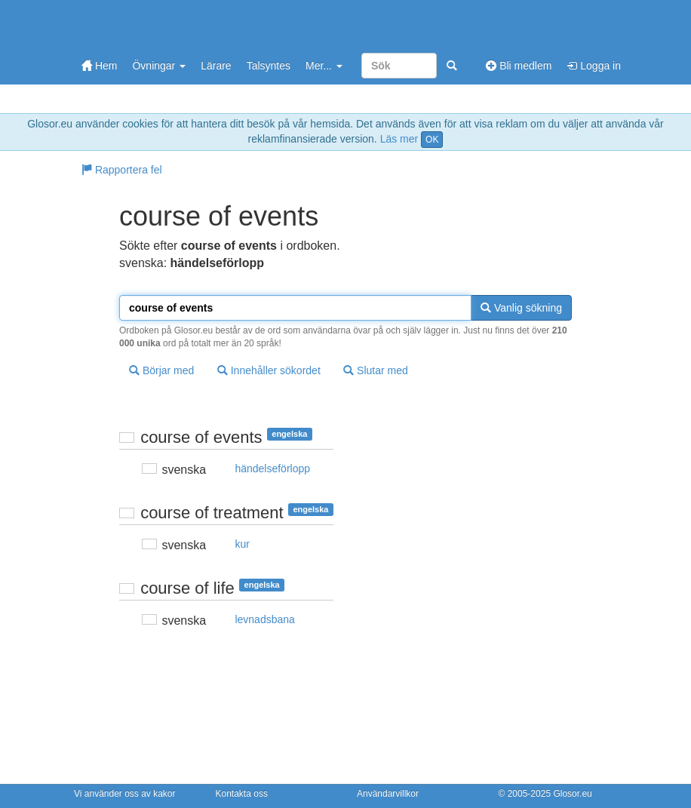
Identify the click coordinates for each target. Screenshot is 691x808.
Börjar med (161, 370)
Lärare (216, 66)
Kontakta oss (242, 793)
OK (431, 139)
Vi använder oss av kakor (125, 793)
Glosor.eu (572, 793)
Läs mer (399, 139)
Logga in (594, 66)
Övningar (159, 66)
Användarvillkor (388, 793)
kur (242, 544)
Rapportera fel (121, 170)
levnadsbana (264, 619)
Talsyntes (268, 66)
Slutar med (375, 370)
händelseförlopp (272, 468)
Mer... (324, 66)
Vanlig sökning (521, 308)
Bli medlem (518, 66)
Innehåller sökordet (269, 370)
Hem (99, 66)
